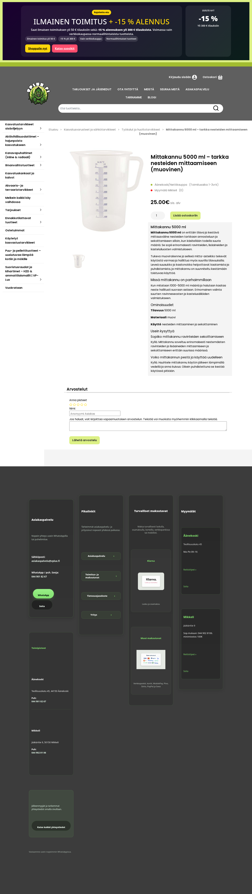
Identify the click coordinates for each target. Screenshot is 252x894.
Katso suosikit (65, 48)
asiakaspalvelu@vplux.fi (45, 561)
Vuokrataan (13, 288)
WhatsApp (43, 595)
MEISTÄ (149, 89)
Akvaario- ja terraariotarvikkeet (19, 188)
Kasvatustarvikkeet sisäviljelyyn (19, 126)
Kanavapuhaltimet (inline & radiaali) (18, 155)
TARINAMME (133, 97)
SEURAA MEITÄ (170, 89)
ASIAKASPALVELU (197, 89)
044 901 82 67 (39, 576)
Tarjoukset (13, 210)
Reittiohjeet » (189, 569)
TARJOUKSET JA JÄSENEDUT (91, 89)
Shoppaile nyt (37, 48)
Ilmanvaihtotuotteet (19, 165)
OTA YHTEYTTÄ (127, 89)
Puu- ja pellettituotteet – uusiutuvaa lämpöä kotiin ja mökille (23, 255)
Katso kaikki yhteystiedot (51, 827)
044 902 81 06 (38, 752)
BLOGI (152, 97)
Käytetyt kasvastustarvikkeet (20, 240)
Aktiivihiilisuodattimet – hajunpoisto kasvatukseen (22, 141)
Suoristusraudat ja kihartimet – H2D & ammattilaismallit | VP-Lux (21, 273)
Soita (42, 606)
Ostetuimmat (14, 230)
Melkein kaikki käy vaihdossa (18, 200)
